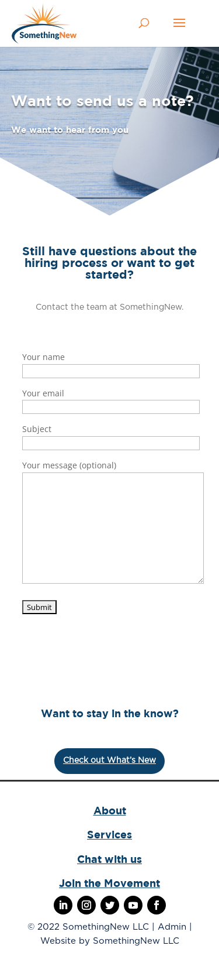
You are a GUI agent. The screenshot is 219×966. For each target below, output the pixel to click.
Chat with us (109, 859)
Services (109, 834)
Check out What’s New (109, 760)
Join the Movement (109, 883)
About (109, 810)
